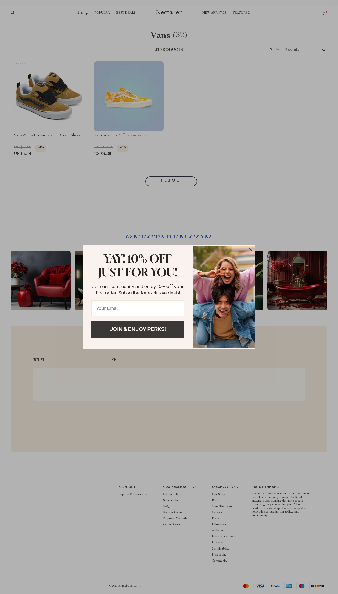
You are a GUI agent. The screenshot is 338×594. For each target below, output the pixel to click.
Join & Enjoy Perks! (138, 329)
